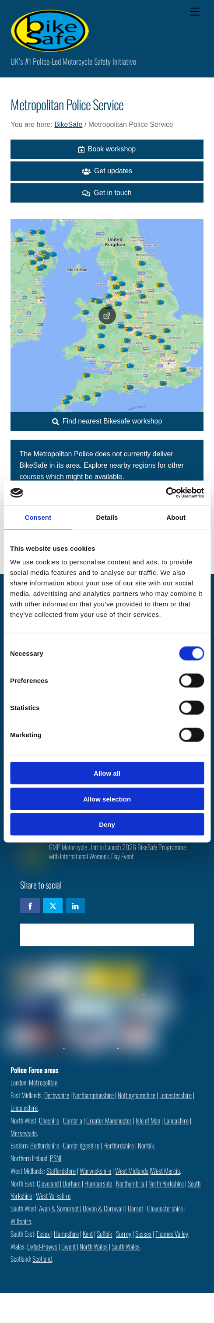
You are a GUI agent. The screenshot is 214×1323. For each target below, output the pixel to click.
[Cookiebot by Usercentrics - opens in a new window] (165, 493)
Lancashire (176, 1120)
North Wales (94, 1246)
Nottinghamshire (136, 1095)
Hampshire (66, 1233)
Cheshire (49, 1120)
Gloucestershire (165, 1208)
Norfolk (146, 1145)
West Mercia (165, 1171)
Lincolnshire (24, 1107)
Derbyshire (56, 1095)
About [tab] (176, 517)
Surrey (123, 1233)
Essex (43, 1233)
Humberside (98, 1183)
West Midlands (131, 1171)
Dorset (135, 1208)
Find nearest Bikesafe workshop (107, 421)
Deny (107, 824)
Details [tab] (107, 517)
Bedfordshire (44, 1145)
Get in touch (106, 193)
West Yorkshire (53, 1195)
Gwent (68, 1246)
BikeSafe (68, 124)
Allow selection (107, 798)
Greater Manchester (109, 1120)
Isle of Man (148, 1120)
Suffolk (104, 1233)
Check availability (107, 934)
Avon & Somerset (59, 1208)
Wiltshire (21, 1221)
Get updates (107, 171)
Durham (72, 1183)
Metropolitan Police (63, 454)
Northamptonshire (93, 1095)
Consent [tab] (38, 517)
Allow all (107, 773)
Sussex (143, 1233)
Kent (88, 1233)
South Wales (126, 1246)
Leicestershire (175, 1095)
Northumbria (130, 1183)
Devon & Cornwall (103, 1208)
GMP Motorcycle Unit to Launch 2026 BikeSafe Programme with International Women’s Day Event (117, 852)
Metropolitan (43, 1082)
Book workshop (107, 149)
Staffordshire (61, 1171)
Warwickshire (95, 1171)
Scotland (42, 1258)
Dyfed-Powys (42, 1246)
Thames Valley (171, 1233)
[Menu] (194, 12)
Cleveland (48, 1183)
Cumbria (72, 1120)
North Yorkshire (166, 1183)
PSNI (55, 1158)
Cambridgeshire (81, 1145)
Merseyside (24, 1133)
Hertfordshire (118, 1145)
